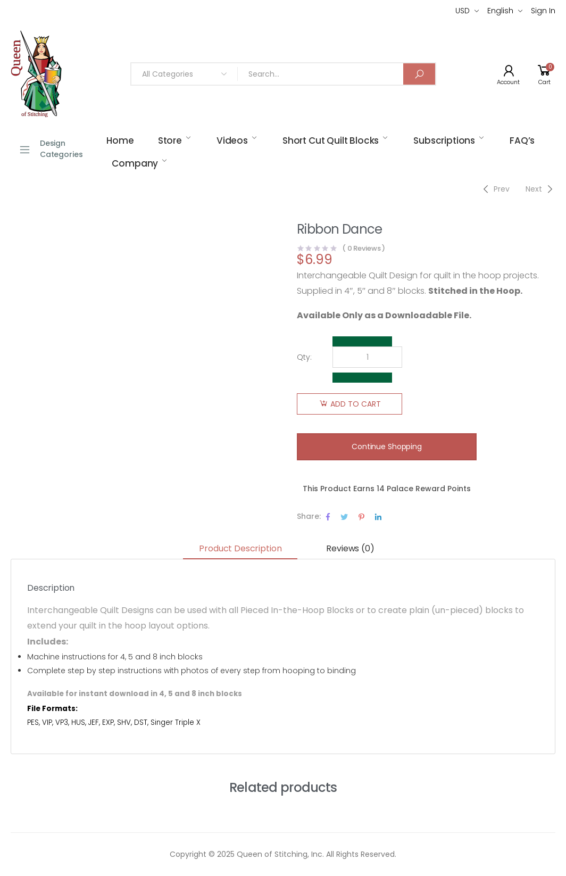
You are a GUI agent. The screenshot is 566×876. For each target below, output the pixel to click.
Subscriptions (444, 140)
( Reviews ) (363, 248)
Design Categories (50, 149)
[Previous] (495, 189)
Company (135, 163)
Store (170, 140)
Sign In (543, 10)
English (500, 10)
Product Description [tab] (240, 548)
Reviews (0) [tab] (350, 548)
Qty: (304, 357)
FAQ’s (522, 140)
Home (120, 140)
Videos (232, 140)
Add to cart (355, 404)
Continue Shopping (387, 446)
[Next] (540, 189)
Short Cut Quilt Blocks (330, 140)
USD (462, 10)
